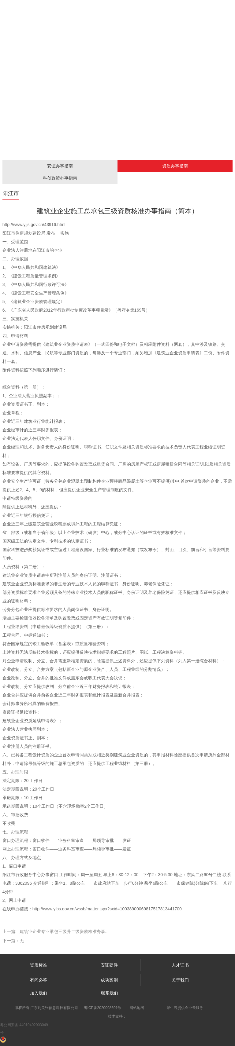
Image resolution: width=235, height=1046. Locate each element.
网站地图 (136, 1008)
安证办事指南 (60, 165)
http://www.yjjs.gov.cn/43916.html (33, 224)
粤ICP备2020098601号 (102, 1008)
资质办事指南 (175, 165)
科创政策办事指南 (60, 178)
